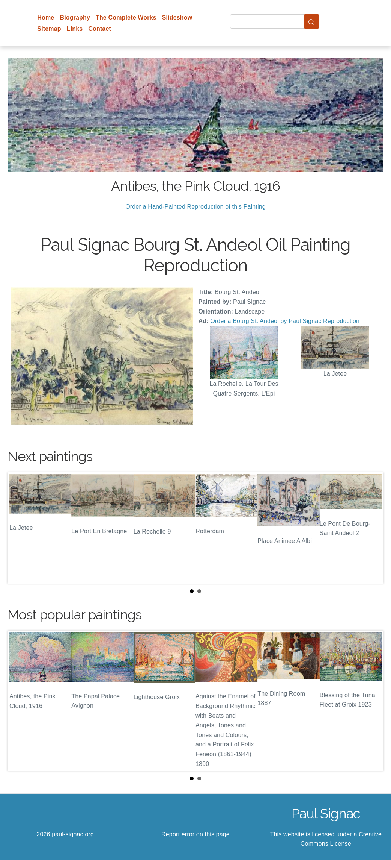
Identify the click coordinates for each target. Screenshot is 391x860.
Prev (19, 528)
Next (372, 528)
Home (45, 17)
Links (75, 29)
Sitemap (49, 29)
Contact (99, 29)
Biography (75, 17)
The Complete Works (126, 17)
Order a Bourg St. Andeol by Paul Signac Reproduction (284, 321)
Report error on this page (195, 834)
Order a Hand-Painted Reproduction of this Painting (195, 206)
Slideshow (177, 17)
